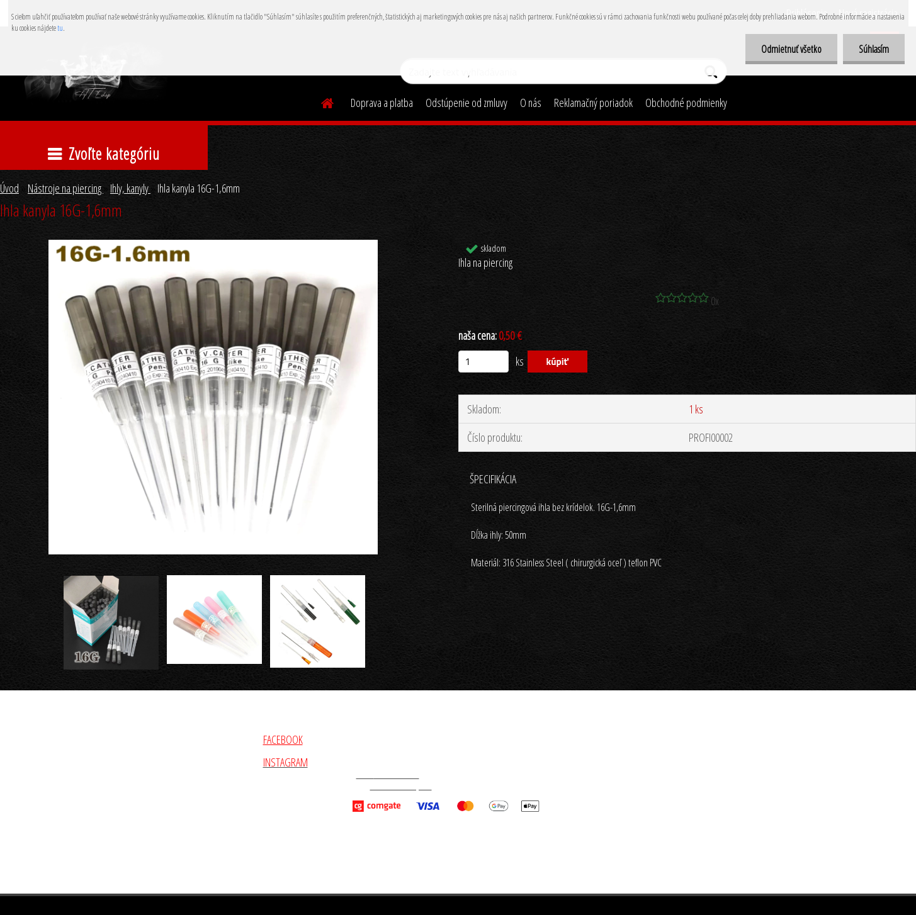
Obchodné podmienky (686, 102)
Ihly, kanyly (130, 188)
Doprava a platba (382, 102)
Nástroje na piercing (65, 188)
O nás (530, 102)
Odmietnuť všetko (791, 49)
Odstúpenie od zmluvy (466, 102)
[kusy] (483, 362)
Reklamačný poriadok (593, 102)
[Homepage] (320, 101)
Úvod (9, 188)
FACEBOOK (283, 739)
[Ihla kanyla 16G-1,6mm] (213, 245)
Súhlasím (874, 49)
